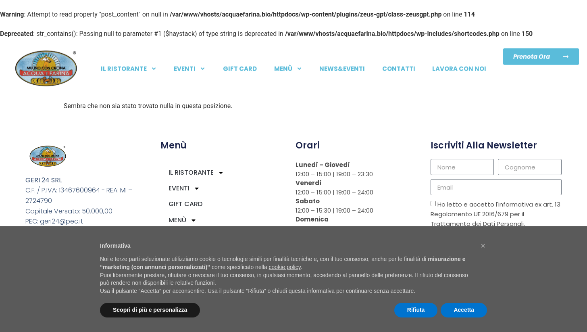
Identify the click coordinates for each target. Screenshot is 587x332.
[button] (483, 245)
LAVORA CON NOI (459, 65)
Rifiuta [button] (416, 310)
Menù (288, 65)
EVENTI (190, 65)
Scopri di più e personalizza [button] (150, 310)
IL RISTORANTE (129, 65)
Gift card (240, 65)
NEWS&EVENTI (342, 65)
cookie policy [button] (285, 267)
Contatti (398, 65)
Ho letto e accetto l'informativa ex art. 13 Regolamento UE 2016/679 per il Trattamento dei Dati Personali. (495, 214)
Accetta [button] (464, 310)
